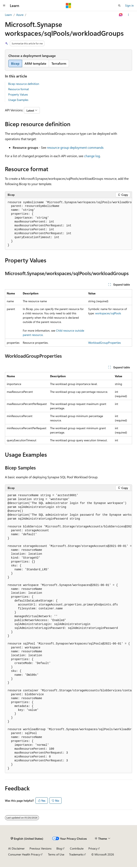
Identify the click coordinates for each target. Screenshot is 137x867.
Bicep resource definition (23, 84)
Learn (8, 15)
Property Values (18, 94)
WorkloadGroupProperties (104, 343)
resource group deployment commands (75, 147)
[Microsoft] (68, 5)
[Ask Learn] (121, 15)
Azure (19, 15)
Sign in (129, 5)
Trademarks (76, 854)
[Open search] (119, 5)
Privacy (92, 848)
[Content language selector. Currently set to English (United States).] (27, 838)
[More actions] (128, 15)
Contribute (76, 848)
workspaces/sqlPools (108, 313)
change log (92, 156)
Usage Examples (18, 100)
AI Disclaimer (16, 848)
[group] (68, 224)
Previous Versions (40, 848)
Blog (59, 848)
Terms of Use (56, 854)
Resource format (18, 89)
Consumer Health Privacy (24, 854)
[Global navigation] (4, 5)
